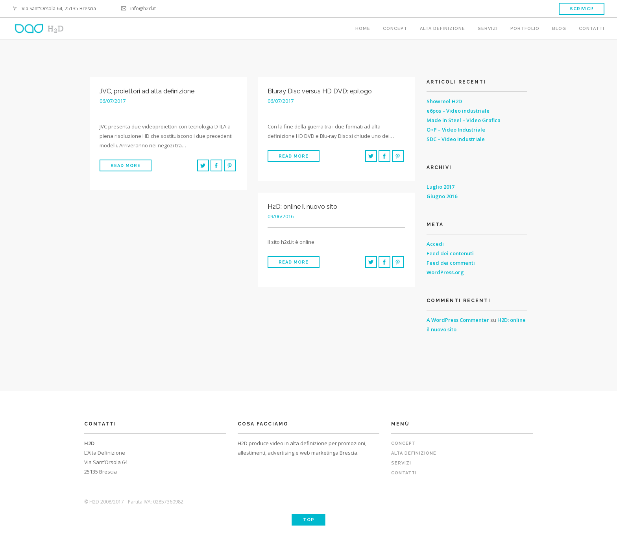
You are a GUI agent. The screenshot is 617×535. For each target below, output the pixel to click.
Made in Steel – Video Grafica (464, 120)
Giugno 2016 (442, 196)
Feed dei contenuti (450, 253)
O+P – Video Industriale (456, 129)
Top (308, 519)
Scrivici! (581, 8)
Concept (395, 28)
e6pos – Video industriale (458, 110)
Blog (559, 28)
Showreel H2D (444, 101)
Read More (125, 165)
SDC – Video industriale (456, 139)
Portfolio (524, 28)
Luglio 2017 (440, 186)
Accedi (435, 243)
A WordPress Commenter (458, 319)
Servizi (488, 28)
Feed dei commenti (451, 262)
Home (362, 28)
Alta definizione (442, 28)
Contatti (591, 28)
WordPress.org (445, 272)
